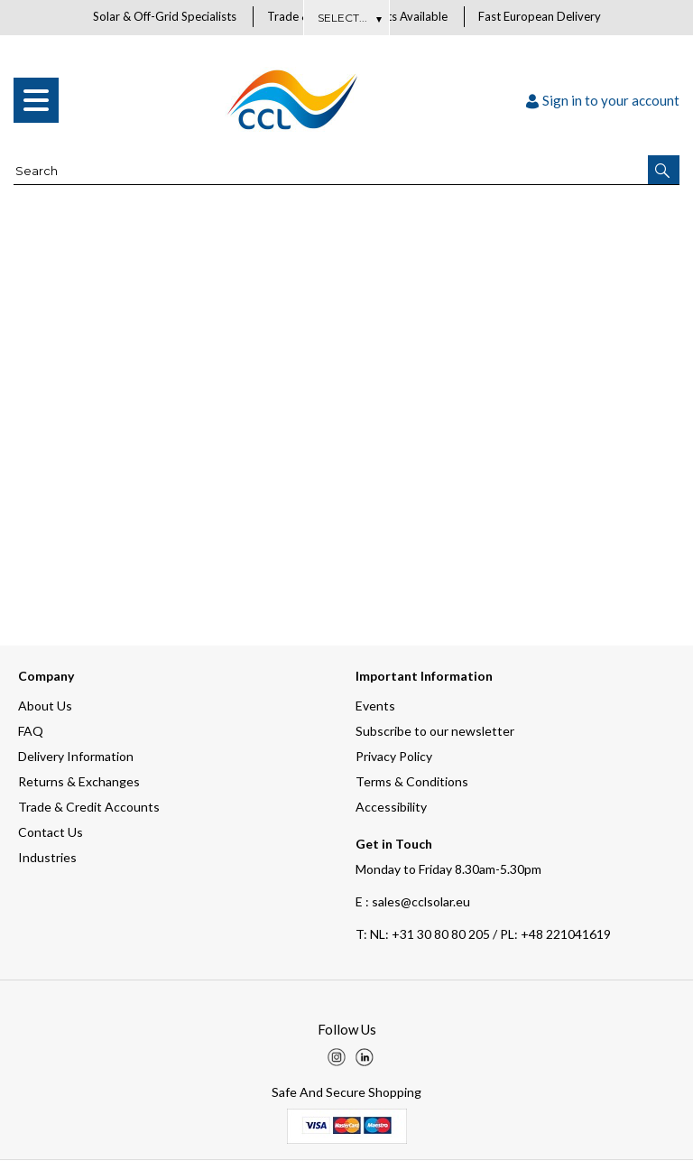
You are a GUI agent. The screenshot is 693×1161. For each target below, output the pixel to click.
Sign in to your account (602, 101)
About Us (347, 17)
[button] (663, 170)
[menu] (36, 101)
